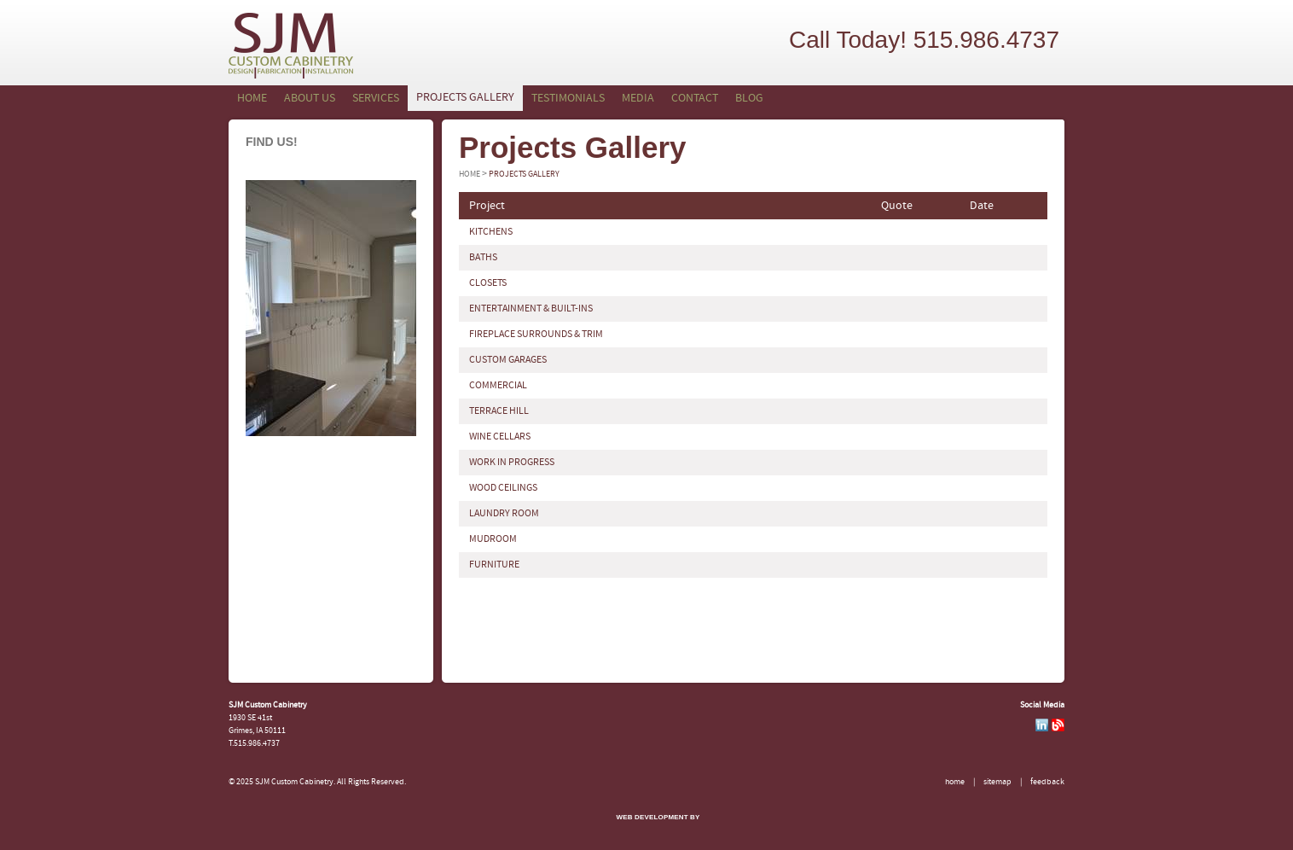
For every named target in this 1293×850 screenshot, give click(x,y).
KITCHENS (491, 232)
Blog (749, 98)
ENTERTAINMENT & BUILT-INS (531, 309)
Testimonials (568, 98)
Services (375, 98)
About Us (309, 98)
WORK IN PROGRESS (511, 462)
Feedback (1047, 782)
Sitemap (997, 782)
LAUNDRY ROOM (504, 514)
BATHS (483, 258)
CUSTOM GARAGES (508, 360)
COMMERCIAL (498, 386)
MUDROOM (493, 539)
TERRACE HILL (499, 411)
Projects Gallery (465, 97)
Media (638, 98)
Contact (694, 98)
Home (252, 98)
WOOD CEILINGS (503, 488)
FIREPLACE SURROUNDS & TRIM (536, 334)
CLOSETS (488, 283)
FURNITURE (494, 565)
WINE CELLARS (500, 437)
